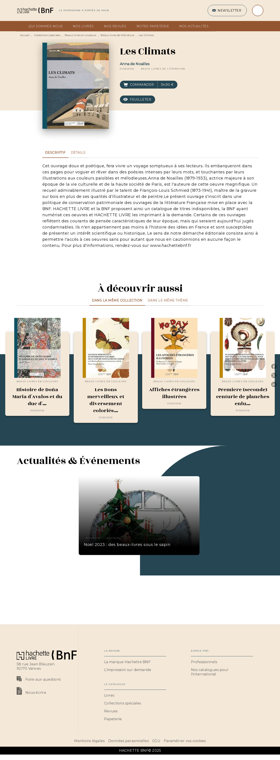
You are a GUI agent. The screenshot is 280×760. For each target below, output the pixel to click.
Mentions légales (89, 741)
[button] (227, 10)
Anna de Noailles (134, 64)
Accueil (25, 35)
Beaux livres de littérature (117, 35)
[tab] (21, 26)
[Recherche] (257, 10)
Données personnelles (128, 741)
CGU (156, 741)
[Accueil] (35, 10)
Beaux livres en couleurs (80, 35)
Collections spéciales (47, 35)
